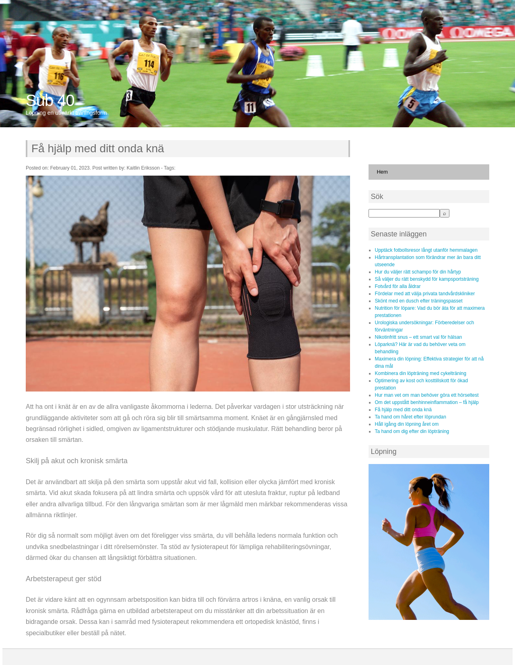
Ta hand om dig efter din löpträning (412, 431)
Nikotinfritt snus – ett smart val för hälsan (418, 337)
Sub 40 (50, 100)
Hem (382, 172)
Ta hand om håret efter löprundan (410, 417)
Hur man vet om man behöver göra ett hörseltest (426, 395)
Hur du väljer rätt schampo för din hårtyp (418, 272)
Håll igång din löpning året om (407, 424)
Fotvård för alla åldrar (397, 286)
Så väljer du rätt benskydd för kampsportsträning (426, 279)
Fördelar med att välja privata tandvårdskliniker (425, 293)
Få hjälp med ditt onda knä (97, 148)
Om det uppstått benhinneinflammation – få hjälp (426, 402)
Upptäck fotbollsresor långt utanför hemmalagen (426, 250)
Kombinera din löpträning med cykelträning (420, 373)
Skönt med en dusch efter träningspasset (418, 301)
